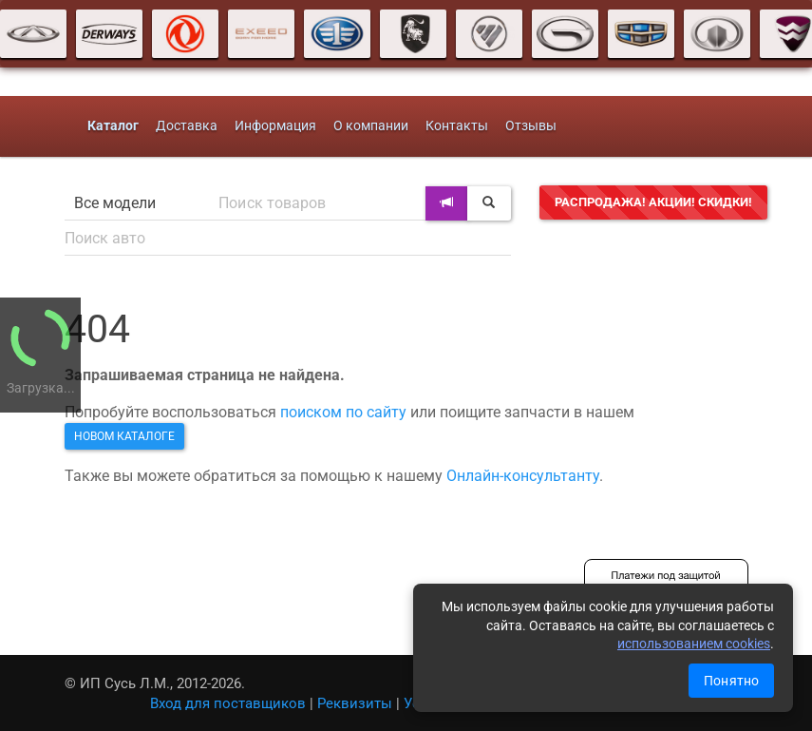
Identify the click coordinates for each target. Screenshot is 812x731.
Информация (275, 126)
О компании (370, 126)
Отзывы (531, 126)
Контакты (456, 126)
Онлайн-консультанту (522, 476)
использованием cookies (693, 643)
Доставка (186, 126)
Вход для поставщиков (228, 703)
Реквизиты (354, 703)
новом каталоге (124, 436)
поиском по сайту (343, 412)
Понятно (731, 680)
